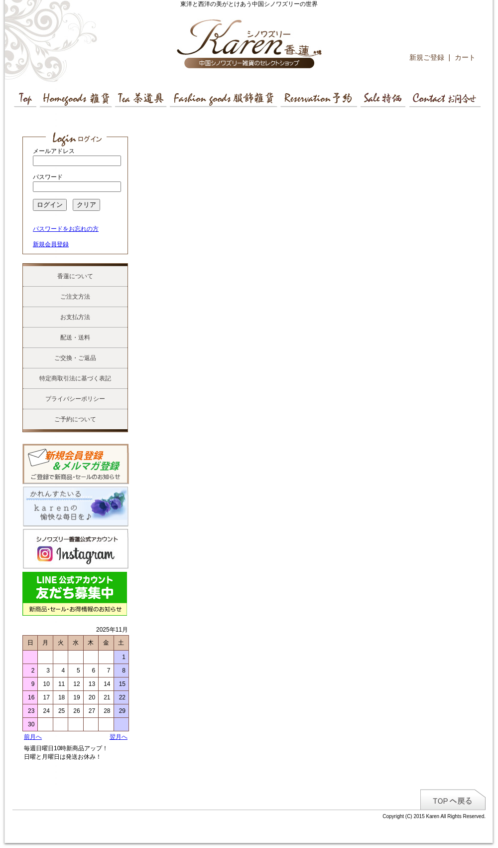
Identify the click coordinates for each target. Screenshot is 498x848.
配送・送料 (75, 337)
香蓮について (75, 276)
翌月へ (118, 736)
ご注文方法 (75, 296)
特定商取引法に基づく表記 (75, 378)
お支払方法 (75, 317)
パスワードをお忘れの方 (66, 228)
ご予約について (75, 419)
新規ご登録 (426, 57)
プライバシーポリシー (75, 398)
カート (465, 57)
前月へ (33, 736)
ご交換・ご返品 (75, 357)
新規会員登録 (51, 244)
